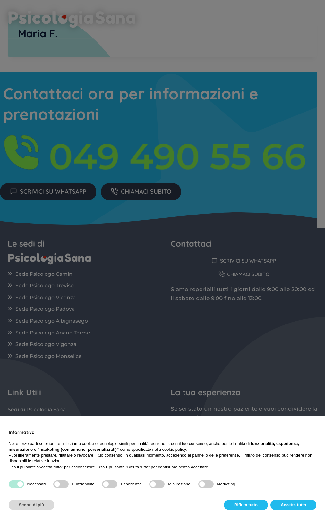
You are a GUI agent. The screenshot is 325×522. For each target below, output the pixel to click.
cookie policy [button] (173, 449)
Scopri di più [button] (31, 504)
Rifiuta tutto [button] (246, 504)
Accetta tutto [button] (293, 504)
